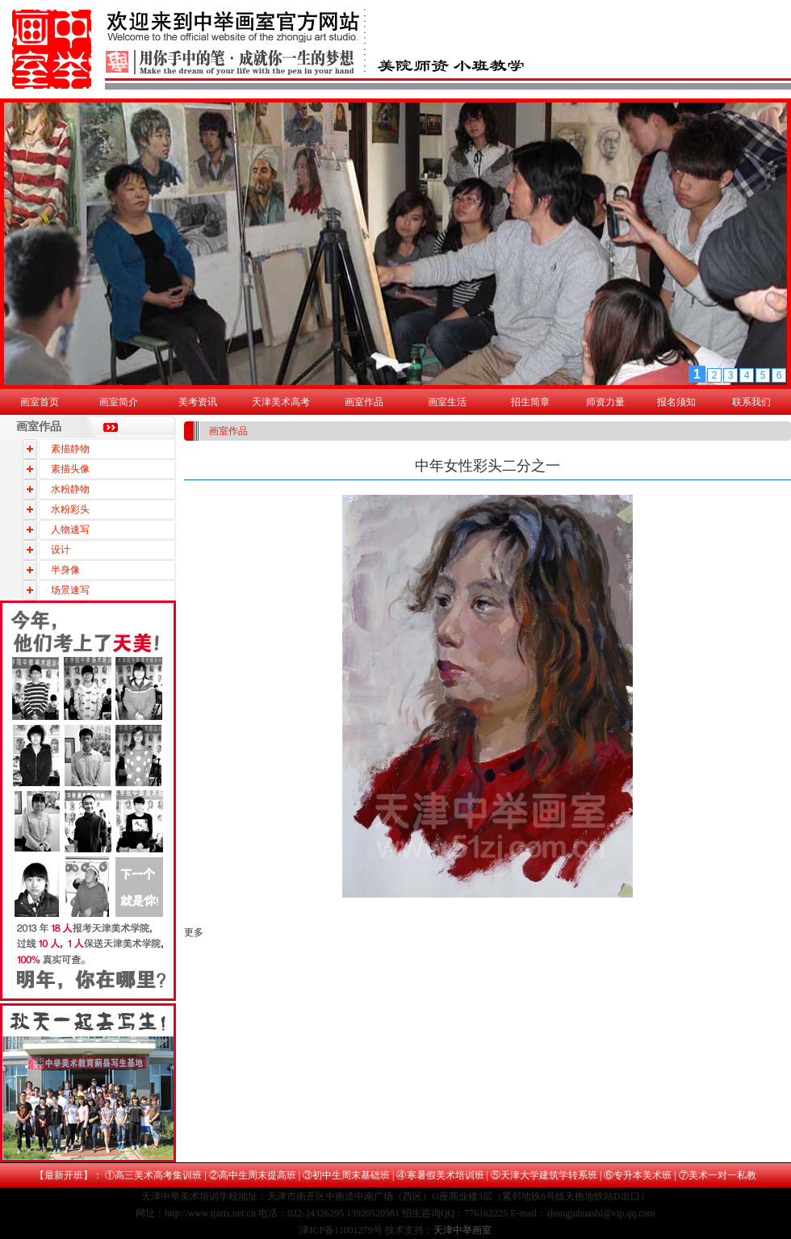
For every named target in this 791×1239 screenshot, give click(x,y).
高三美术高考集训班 (158, 1175)
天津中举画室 (462, 1230)
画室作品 (364, 402)
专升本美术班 (642, 1175)
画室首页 (39, 402)
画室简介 (118, 402)
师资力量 (605, 402)
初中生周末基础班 (351, 1175)
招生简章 (530, 402)
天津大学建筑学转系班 (548, 1175)
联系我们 (751, 402)
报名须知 (676, 402)
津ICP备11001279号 (340, 1230)
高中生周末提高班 (257, 1175)
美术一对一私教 (722, 1175)
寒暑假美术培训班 (445, 1175)
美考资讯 (197, 402)
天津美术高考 (281, 402)
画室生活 (447, 402)
